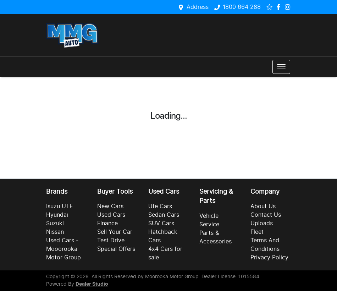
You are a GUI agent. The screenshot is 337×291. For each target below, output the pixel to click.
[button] (281, 67)
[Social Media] (279, 7)
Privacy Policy (269, 257)
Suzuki (55, 223)
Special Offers (116, 249)
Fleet (257, 232)
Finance (107, 223)
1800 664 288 (242, 7)
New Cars (110, 206)
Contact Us (265, 215)
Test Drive (111, 240)
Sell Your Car (114, 232)
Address (198, 7)
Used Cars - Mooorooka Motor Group (63, 249)
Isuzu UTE (59, 206)
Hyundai (57, 215)
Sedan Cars (163, 215)
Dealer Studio (92, 284)
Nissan (55, 232)
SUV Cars (161, 223)
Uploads (261, 223)
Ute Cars (160, 206)
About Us (263, 206)
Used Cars (111, 215)
